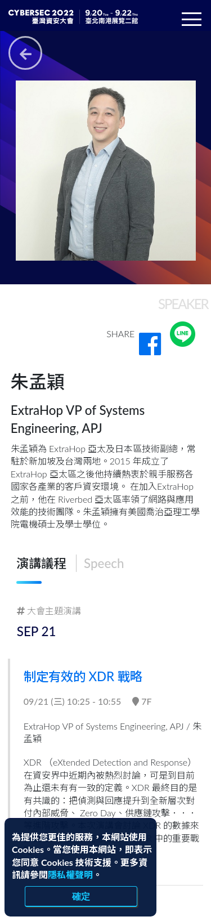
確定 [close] (81, 896)
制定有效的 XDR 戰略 (84, 676)
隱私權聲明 (70, 874)
